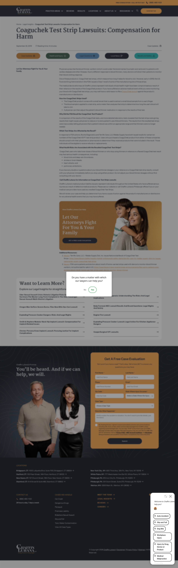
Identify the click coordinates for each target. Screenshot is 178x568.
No (85, 289)
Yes (92, 289)
